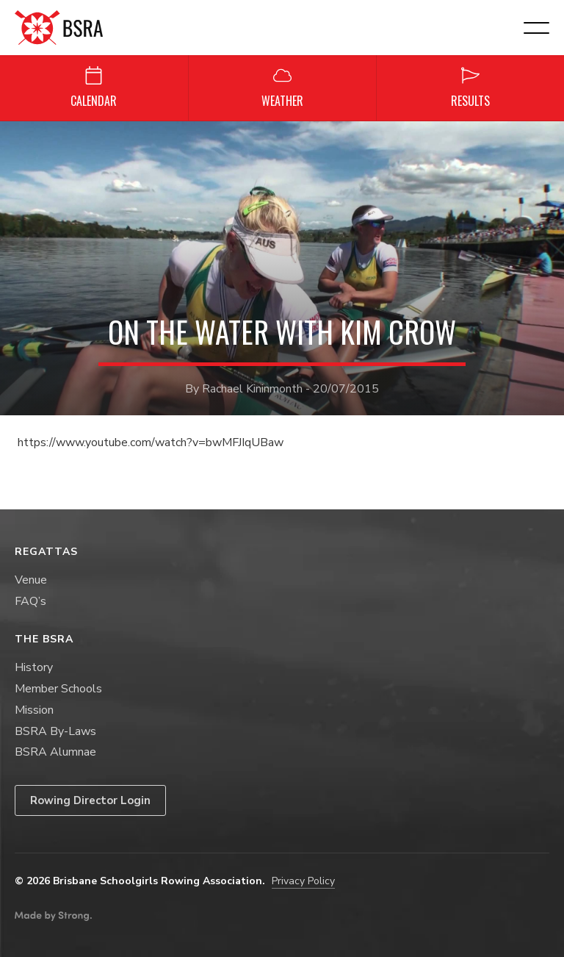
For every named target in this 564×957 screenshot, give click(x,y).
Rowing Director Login (90, 800)
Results (470, 88)
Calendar (93, 88)
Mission (34, 710)
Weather (282, 88)
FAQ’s (30, 601)
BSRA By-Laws (55, 731)
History (34, 667)
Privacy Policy (303, 881)
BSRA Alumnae (55, 752)
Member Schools (58, 689)
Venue (31, 580)
